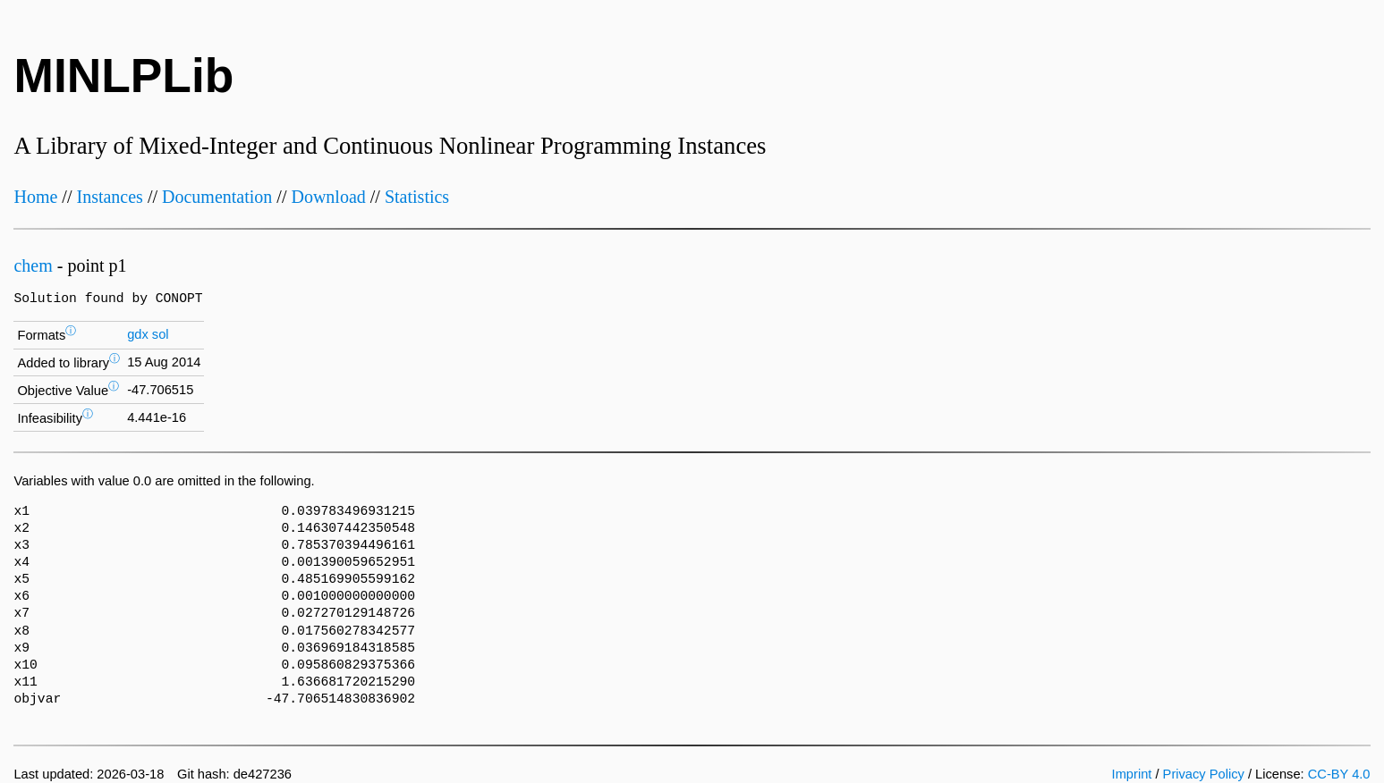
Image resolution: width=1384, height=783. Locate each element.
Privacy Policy (1203, 774)
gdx (138, 334)
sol (160, 334)
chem (32, 265)
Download (328, 196)
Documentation (217, 196)
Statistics (417, 196)
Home (35, 196)
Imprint (1132, 774)
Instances (109, 196)
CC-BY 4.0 (1339, 774)
